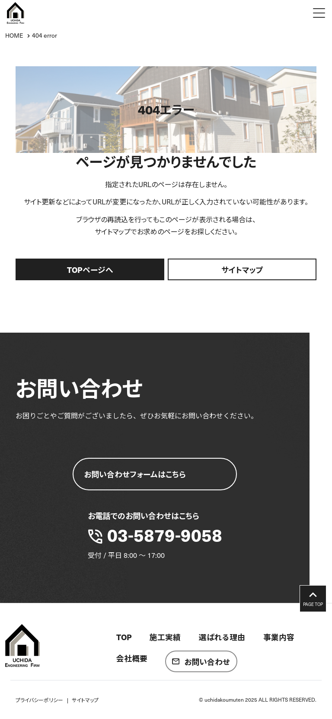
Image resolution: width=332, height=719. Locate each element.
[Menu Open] (319, 13)
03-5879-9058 (164, 535)
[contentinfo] (166, 661)
